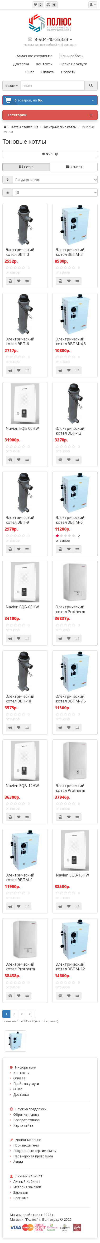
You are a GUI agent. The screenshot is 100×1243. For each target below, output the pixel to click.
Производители (26, 1145)
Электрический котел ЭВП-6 (20, 341)
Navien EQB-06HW (22, 428)
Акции (18, 1161)
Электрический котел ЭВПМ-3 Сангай (70, 254)
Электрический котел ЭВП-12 (70, 431)
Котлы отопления (24, 127)
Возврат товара (26, 1120)
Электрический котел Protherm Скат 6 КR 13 (70, 612)
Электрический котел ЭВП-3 (20, 252)
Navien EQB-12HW (22, 785)
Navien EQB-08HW (22, 607)
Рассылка (21, 1198)
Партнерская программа (33, 1156)
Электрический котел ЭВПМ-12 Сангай (70, 969)
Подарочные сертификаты (34, 1150)
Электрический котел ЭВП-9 (20, 520)
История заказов (27, 1187)
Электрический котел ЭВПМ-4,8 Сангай (71, 344)
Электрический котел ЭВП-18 (20, 698)
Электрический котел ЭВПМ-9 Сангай (20, 880)
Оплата (19, 1078)
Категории (50, 115)
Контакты (21, 1072)
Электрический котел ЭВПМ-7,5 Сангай (71, 701)
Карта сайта (23, 1125)
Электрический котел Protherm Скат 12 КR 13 (20, 969)
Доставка (21, 1094)
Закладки (20, 1192)
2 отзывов (68, 538)
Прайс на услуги (26, 1083)
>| (31, 1014)
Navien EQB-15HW (72, 875)
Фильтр (50, 153)
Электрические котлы (59, 127)
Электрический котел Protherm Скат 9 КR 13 (70, 790)
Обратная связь (26, 1114)
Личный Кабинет (26, 1181)
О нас (17, 1089)
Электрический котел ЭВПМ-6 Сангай (70, 522)
